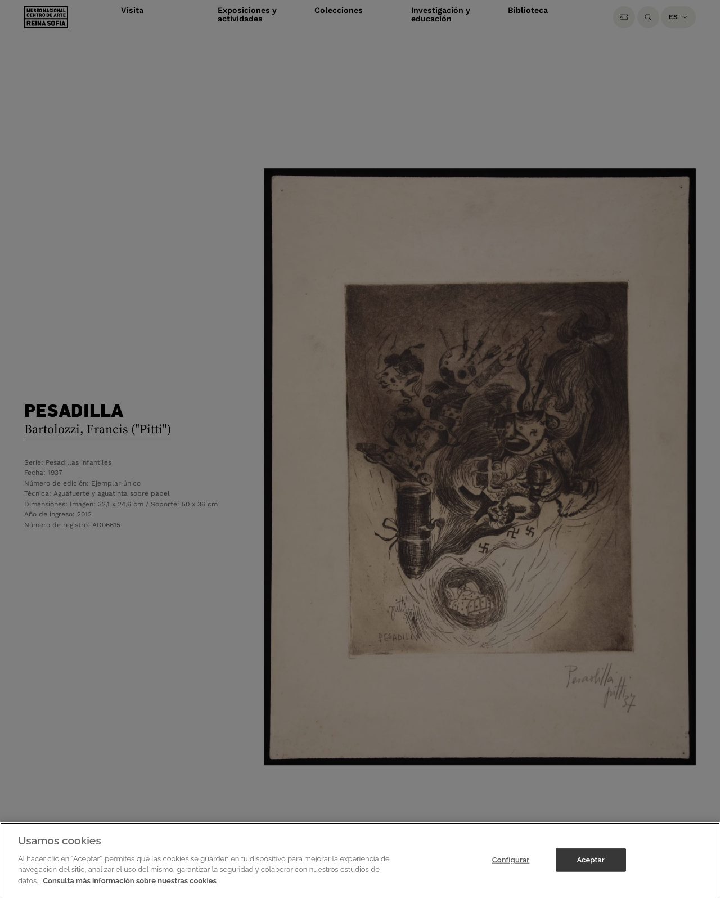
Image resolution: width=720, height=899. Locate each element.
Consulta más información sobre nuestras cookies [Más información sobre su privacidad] (130, 894)
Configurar (511, 873)
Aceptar (590, 873)
